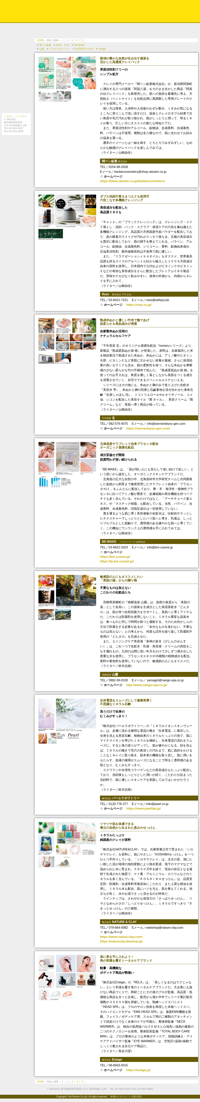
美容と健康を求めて (16, 62)
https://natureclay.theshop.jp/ (121, 941)
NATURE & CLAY (84, 49)
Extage (102, 49)
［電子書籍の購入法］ (16, 160)
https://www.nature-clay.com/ (121, 936)
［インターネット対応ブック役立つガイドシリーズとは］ (16, 142)
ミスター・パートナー (15, 116)
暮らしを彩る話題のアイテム (16, 105)
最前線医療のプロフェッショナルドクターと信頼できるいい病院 (16, 76)
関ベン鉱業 (45, 45)
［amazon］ (16, 168)
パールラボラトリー (59, 49)
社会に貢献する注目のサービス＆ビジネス (16, 91)
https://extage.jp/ (138, 1070)
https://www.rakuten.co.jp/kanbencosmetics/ (132, 181)
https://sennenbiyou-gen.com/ (148, 428)
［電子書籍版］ (16, 151)
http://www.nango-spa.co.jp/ (146, 685)
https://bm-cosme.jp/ (115, 556)
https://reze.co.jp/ (139, 304)
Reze (59, 45)
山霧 (41, 49)
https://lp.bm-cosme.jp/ (117, 561)
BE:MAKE (79, 45)
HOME (40, 40)
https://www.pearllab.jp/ (143, 808)
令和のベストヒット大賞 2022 (100, 11)
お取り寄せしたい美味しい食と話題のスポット (16, 48)
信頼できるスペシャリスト (16, 33)
